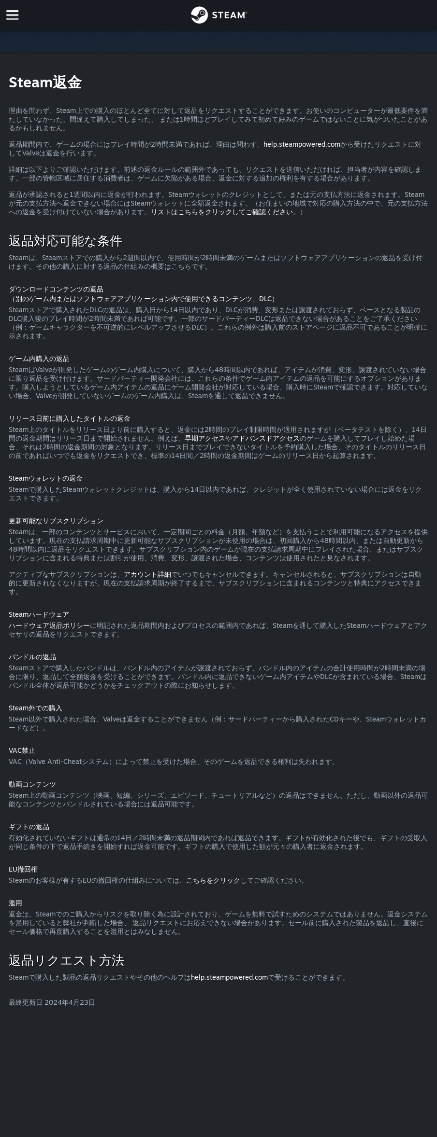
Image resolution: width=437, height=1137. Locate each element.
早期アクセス (205, 438)
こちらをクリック (213, 880)
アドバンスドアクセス (266, 438)
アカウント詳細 (147, 574)
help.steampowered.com (301, 144)
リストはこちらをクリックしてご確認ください (222, 212)
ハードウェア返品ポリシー (49, 625)
